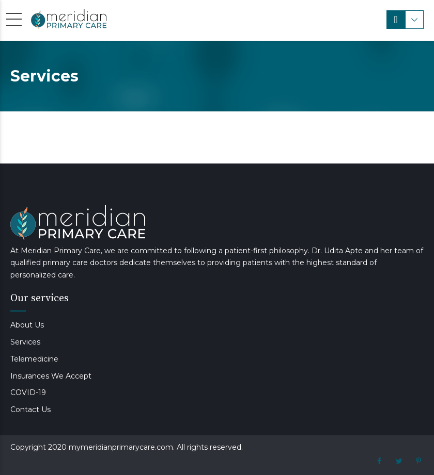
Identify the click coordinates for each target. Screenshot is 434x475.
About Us (27, 325)
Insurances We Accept (50, 376)
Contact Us (30, 409)
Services (25, 342)
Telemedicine (34, 359)
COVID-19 (28, 392)
